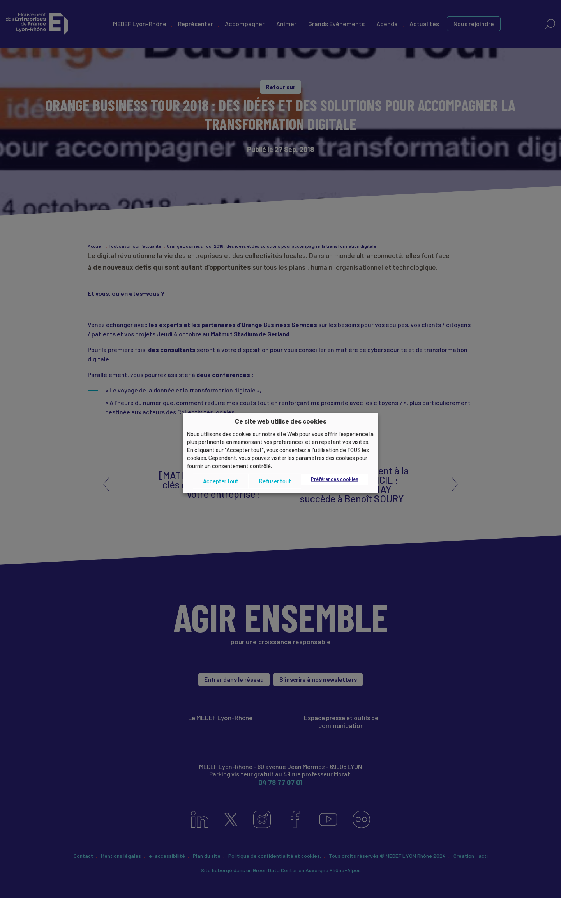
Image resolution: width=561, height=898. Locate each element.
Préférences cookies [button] (334, 479)
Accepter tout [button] (220, 480)
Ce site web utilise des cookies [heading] (280, 421)
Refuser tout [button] (275, 480)
